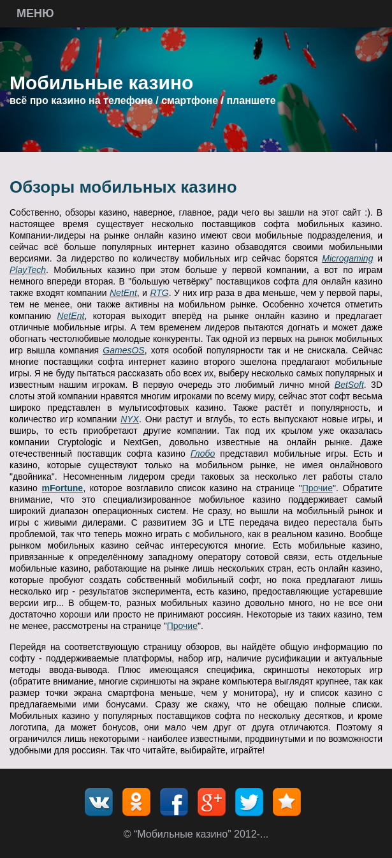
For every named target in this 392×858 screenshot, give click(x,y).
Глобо (203, 453)
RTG (159, 293)
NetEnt (123, 293)
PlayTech (28, 270)
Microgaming (347, 258)
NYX (129, 419)
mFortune (62, 488)
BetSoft (349, 385)
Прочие (317, 488)
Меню (35, 13)
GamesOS (123, 350)
